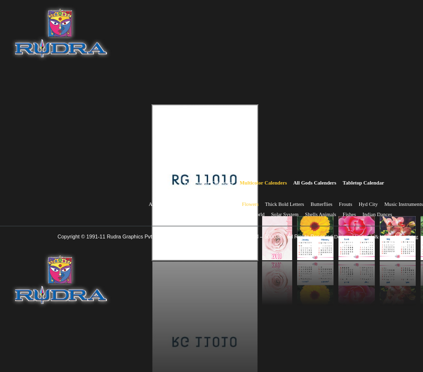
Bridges (227, 204)
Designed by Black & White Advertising (376, 236)
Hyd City (368, 204)
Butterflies (322, 204)
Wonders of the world (242, 214)
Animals (157, 204)
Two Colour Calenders (208, 183)
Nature (178, 214)
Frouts (345, 204)
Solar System (285, 214)
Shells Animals (320, 214)
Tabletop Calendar (363, 183)
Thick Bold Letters (284, 204)
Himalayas (202, 214)
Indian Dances (377, 214)
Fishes (349, 214)
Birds (207, 204)
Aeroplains (183, 204)
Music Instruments (403, 204)
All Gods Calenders (314, 183)
